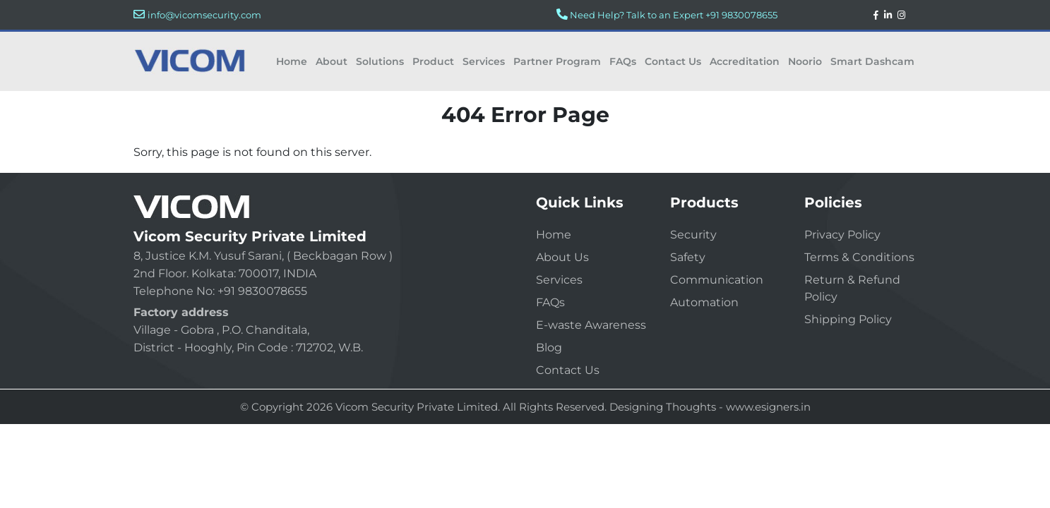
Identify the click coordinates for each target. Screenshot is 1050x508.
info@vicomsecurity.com (204, 14)
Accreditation (745, 61)
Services (484, 61)
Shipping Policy (848, 319)
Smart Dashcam (872, 61)
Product (433, 61)
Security (693, 234)
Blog (549, 347)
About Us (562, 257)
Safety (687, 257)
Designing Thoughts (662, 406)
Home (291, 61)
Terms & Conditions (859, 257)
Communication (716, 279)
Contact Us (673, 61)
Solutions (380, 61)
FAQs (622, 61)
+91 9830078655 (741, 14)
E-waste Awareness (591, 325)
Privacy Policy (842, 234)
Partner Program (557, 61)
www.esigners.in (768, 406)
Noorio (805, 61)
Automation (704, 302)
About (331, 61)
